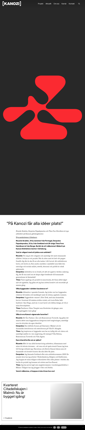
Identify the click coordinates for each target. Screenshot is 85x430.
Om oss (56, 4)
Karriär (64, 4)
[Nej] (83, 427)
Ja (54, 427)
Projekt (40, 4)
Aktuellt (48, 4)
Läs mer (64, 427)
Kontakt (72, 4)
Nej (58, 427)
